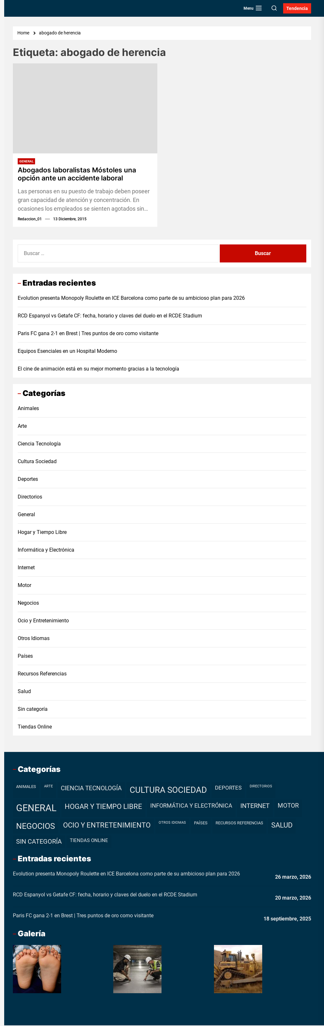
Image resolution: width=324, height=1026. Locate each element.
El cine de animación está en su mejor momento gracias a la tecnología (98, 370)
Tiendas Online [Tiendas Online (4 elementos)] (89, 841)
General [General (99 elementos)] (36, 808)
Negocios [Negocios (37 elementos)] (35, 826)
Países (25, 657)
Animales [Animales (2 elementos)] (26, 787)
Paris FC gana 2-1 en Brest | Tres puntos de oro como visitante (88, 334)
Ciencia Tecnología (39, 444)
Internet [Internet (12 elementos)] (255, 806)
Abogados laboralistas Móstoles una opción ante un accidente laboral (80, 174)
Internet (26, 568)
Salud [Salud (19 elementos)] (281, 826)
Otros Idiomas (34, 639)
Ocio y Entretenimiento (43, 621)
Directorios (30, 497)
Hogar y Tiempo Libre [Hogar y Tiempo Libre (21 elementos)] (103, 807)
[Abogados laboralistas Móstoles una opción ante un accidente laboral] (85, 108)
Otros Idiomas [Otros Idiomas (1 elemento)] (172, 823)
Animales (28, 409)
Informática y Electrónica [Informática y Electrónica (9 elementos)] (191, 806)
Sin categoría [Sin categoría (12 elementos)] (39, 842)
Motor (24, 586)
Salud (24, 692)
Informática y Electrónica (46, 550)
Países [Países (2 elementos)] (201, 823)
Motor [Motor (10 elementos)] (288, 806)
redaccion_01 (30, 220)
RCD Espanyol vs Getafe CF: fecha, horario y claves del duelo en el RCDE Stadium (110, 317)
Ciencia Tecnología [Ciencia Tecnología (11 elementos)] (91, 788)
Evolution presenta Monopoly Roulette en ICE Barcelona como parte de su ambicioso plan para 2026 (131, 299)
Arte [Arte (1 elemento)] (48, 787)
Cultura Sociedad (37, 462)
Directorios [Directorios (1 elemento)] (261, 787)
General (26, 161)
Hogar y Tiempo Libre (42, 533)
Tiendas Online (35, 727)
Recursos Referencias (42, 674)
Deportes (28, 480)
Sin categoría (33, 710)
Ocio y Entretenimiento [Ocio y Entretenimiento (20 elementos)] (107, 826)
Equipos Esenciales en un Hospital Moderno (67, 352)
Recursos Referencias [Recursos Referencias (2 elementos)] (239, 823)
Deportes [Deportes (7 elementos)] (228, 788)
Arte (22, 427)
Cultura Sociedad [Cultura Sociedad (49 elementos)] (168, 790)
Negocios (28, 603)
